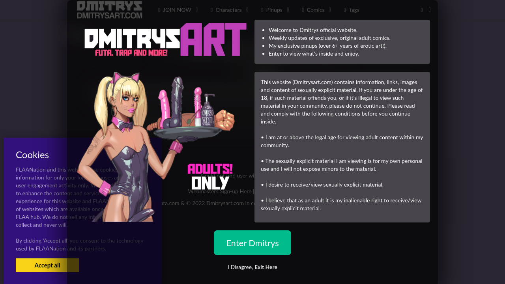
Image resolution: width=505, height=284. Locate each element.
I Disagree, (252, 266)
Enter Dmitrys (252, 242)
